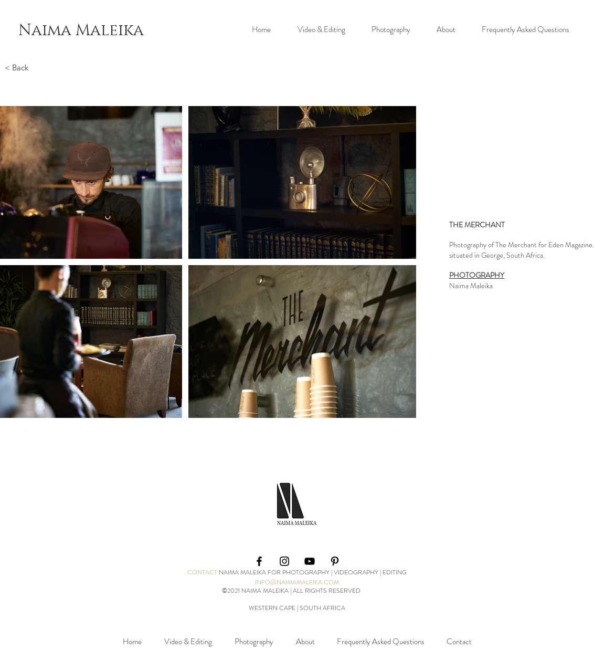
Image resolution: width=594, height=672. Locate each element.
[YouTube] (309, 561)
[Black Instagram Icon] (284, 561)
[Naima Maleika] (80, 30)
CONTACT (202, 572)
